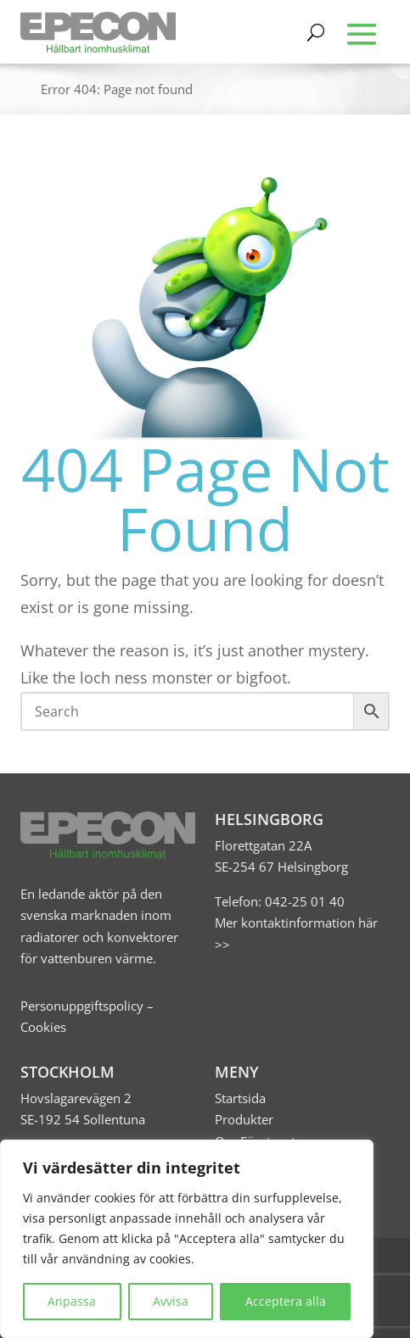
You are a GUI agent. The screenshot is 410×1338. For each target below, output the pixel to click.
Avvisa (170, 1301)
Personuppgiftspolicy (81, 1005)
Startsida (240, 1098)
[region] (186, 1239)
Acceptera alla (285, 1301)
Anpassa (72, 1301)
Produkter (244, 1119)
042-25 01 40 (303, 901)
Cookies (43, 1026)
